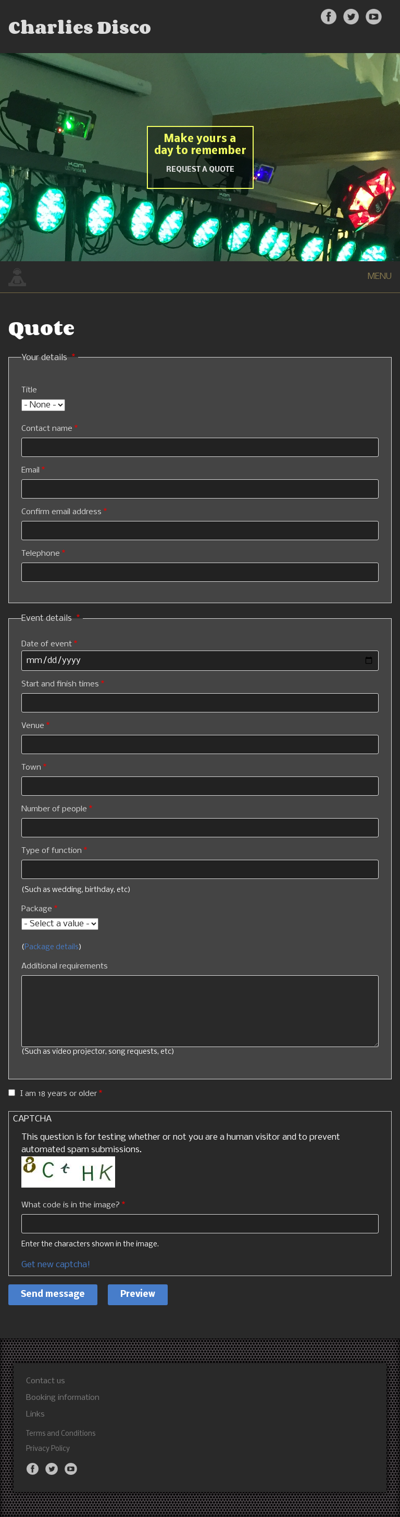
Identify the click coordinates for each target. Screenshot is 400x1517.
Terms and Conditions (60, 1434)
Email (30, 470)
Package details (51, 947)
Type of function (51, 851)
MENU (380, 277)
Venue (32, 726)
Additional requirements (64, 966)
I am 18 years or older (58, 1094)
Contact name (46, 429)
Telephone (40, 554)
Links (35, 1414)
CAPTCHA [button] (32, 1119)
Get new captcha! (55, 1265)
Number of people (54, 809)
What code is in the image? (70, 1205)
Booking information (62, 1398)
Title (29, 390)
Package (36, 909)
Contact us (45, 1381)
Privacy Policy (48, 1449)
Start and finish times (60, 684)
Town (31, 767)
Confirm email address (61, 512)
